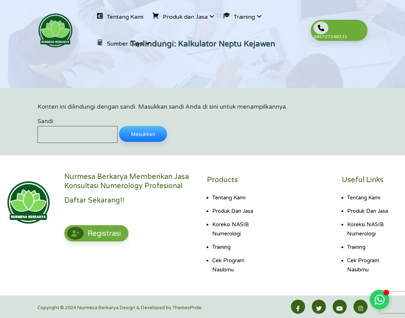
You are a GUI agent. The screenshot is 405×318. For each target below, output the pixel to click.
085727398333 (330, 30)
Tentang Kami (228, 197)
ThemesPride (186, 308)
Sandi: (77, 130)
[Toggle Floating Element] (379, 299)
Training (221, 247)
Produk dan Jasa (232, 211)
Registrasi (94, 233)
